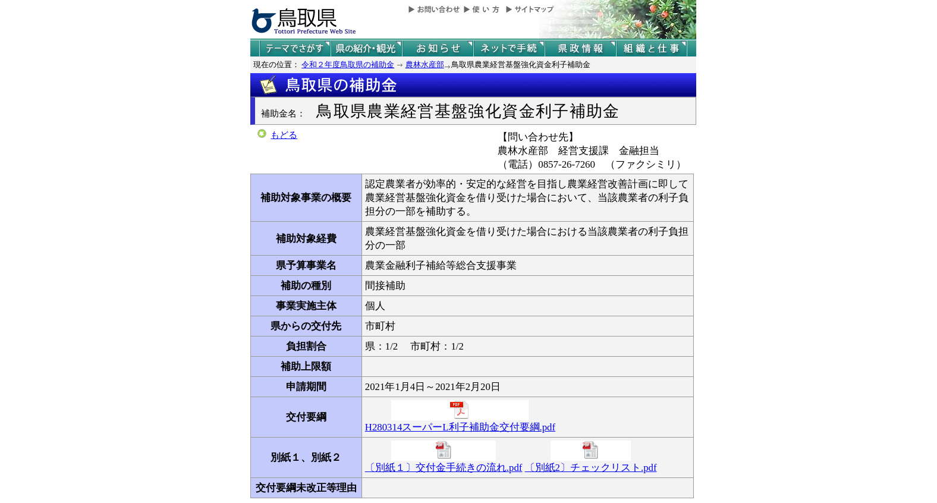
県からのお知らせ (437, 48)
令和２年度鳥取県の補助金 (347, 64)
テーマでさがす (295, 48)
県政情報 (580, 48)
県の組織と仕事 (651, 48)
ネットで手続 (509, 48)
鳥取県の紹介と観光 (366, 48)
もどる (284, 135)
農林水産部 (424, 64)
